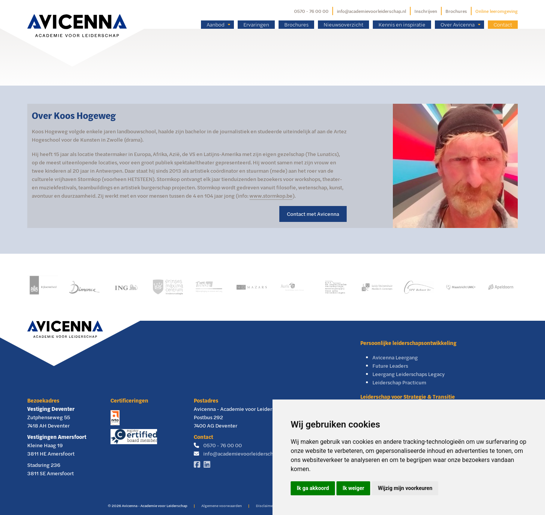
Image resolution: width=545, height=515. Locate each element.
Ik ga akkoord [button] (313, 488)
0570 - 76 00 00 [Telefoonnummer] (311, 11)
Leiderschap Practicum (399, 382)
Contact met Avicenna (313, 213)
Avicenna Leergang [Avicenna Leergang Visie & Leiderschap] (395, 357)
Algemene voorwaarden (221, 505)
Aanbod (215, 24)
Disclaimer (265, 505)
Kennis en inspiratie (401, 24)
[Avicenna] (77, 14)
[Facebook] (199, 465)
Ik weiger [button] (353, 488)
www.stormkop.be (271, 195)
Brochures (456, 11)
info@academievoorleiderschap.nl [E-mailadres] (371, 11)
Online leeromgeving (496, 11)
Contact (503, 24)
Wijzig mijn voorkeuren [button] (405, 488)
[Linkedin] (208, 465)
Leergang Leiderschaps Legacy (408, 374)
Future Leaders (390, 365)
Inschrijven (425, 11)
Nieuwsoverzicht (343, 24)
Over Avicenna (458, 24)
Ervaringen (256, 24)
